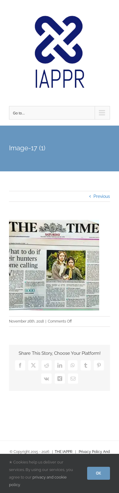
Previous (101, 196)
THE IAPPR (63, 452)
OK (98, 473)
